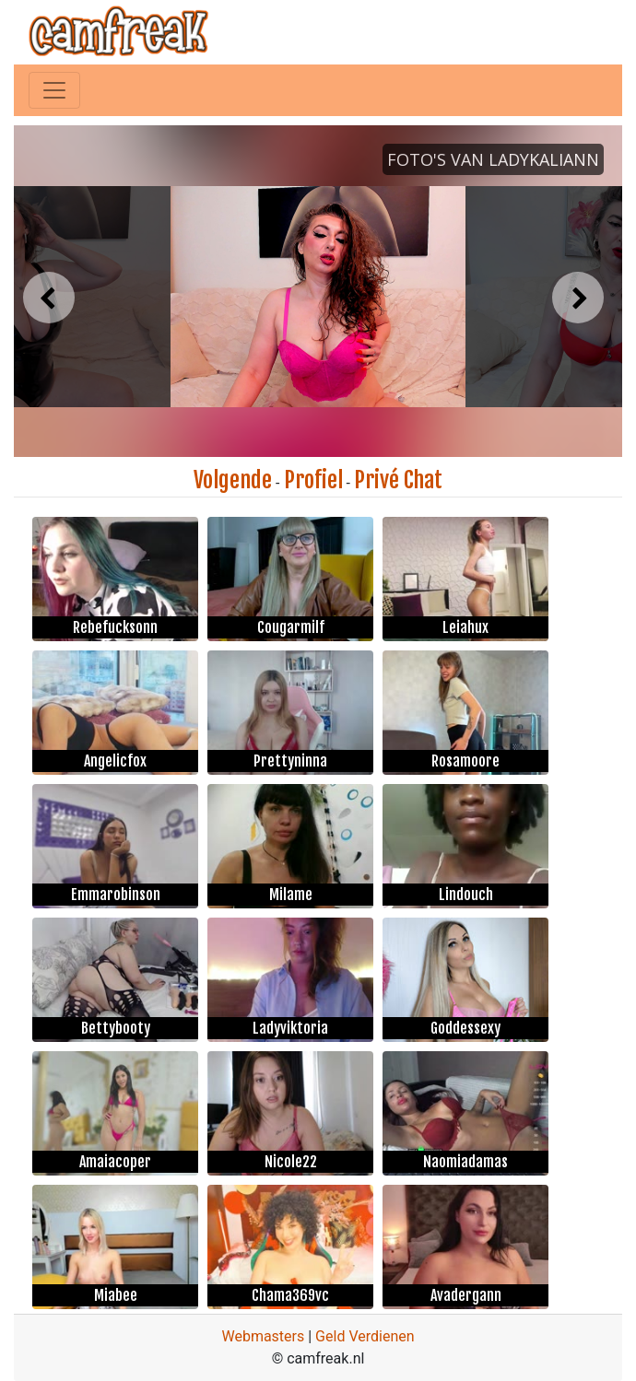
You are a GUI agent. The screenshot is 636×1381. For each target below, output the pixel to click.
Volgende (233, 480)
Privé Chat (398, 480)
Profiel (313, 480)
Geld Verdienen (364, 1336)
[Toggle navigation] (54, 90)
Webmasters (262, 1336)
